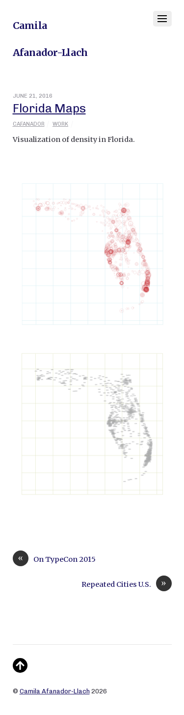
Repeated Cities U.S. (126, 584)
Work (60, 124)
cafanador (29, 124)
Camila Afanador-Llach (55, 691)
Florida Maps (49, 108)
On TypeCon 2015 (54, 559)
